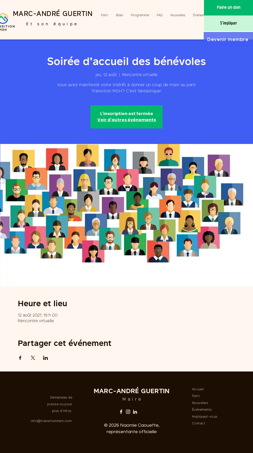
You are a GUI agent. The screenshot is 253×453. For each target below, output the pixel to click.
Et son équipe (52, 24)
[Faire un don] (228, 7)
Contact (198, 423)
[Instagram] (128, 412)
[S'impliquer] (228, 23)
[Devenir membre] (228, 39)
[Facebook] (121, 412)
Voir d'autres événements (126, 120)
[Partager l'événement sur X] (32, 358)
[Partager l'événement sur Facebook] (20, 358)
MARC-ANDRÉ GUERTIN (52, 14)
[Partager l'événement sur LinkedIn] (45, 358)
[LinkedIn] (135, 412)
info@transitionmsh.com (51, 421)
